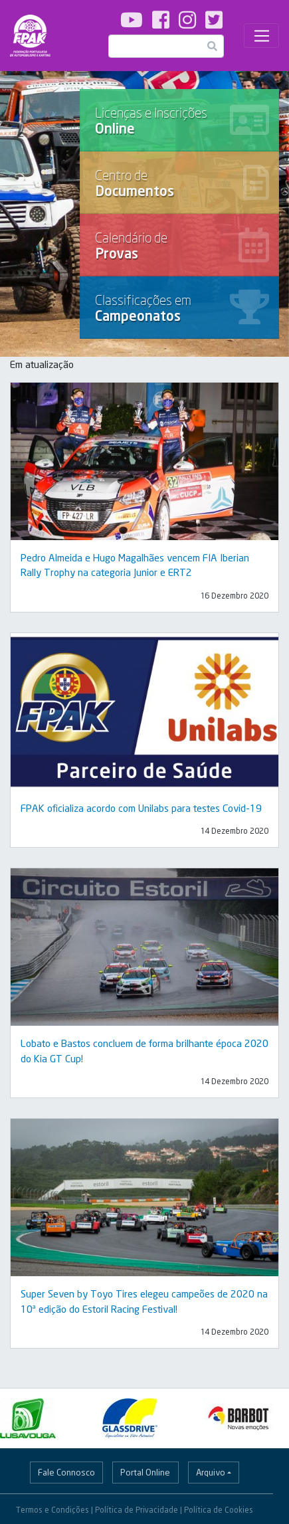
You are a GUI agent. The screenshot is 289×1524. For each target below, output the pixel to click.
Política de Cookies (218, 1510)
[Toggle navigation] (261, 35)
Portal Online (145, 1472)
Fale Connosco (66, 1472)
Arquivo (210, 1472)
